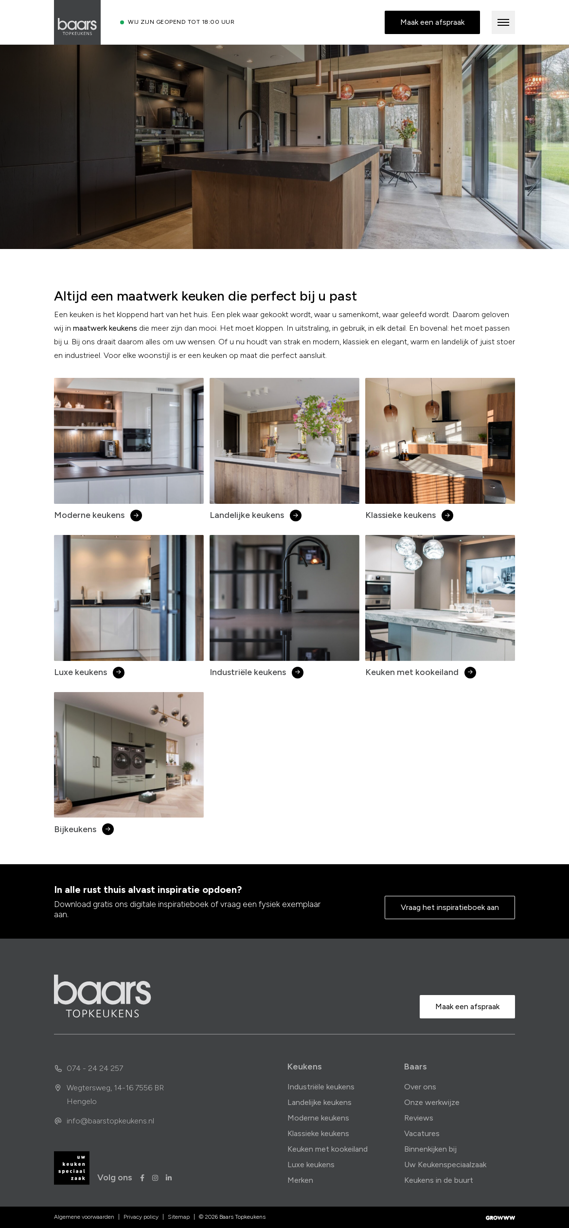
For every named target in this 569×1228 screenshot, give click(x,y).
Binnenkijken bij (430, 1149)
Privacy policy (141, 1216)
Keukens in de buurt (438, 1180)
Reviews (418, 1117)
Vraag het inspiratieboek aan (450, 907)
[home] (102, 996)
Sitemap (179, 1216)
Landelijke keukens (319, 1102)
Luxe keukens (311, 1164)
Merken (300, 1180)
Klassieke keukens (318, 1133)
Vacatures (422, 1133)
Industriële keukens (321, 1086)
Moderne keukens (318, 1117)
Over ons (420, 1086)
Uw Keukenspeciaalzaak (445, 1164)
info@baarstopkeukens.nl (104, 1120)
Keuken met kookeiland (327, 1149)
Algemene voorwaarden (84, 1216)
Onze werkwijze (432, 1102)
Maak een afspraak (432, 22)
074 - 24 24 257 (88, 1068)
